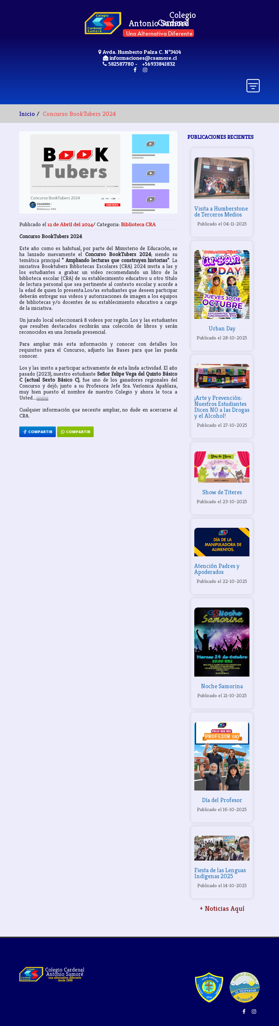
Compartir (37, 431)
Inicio (27, 114)
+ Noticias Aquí (222, 908)
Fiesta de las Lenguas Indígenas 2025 (220, 873)
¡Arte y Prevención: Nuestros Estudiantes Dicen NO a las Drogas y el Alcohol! (221, 407)
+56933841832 (158, 63)
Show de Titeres (222, 492)
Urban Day (222, 328)
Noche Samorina (222, 686)
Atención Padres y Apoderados (216, 569)
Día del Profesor (222, 800)
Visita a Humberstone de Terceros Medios (221, 211)
